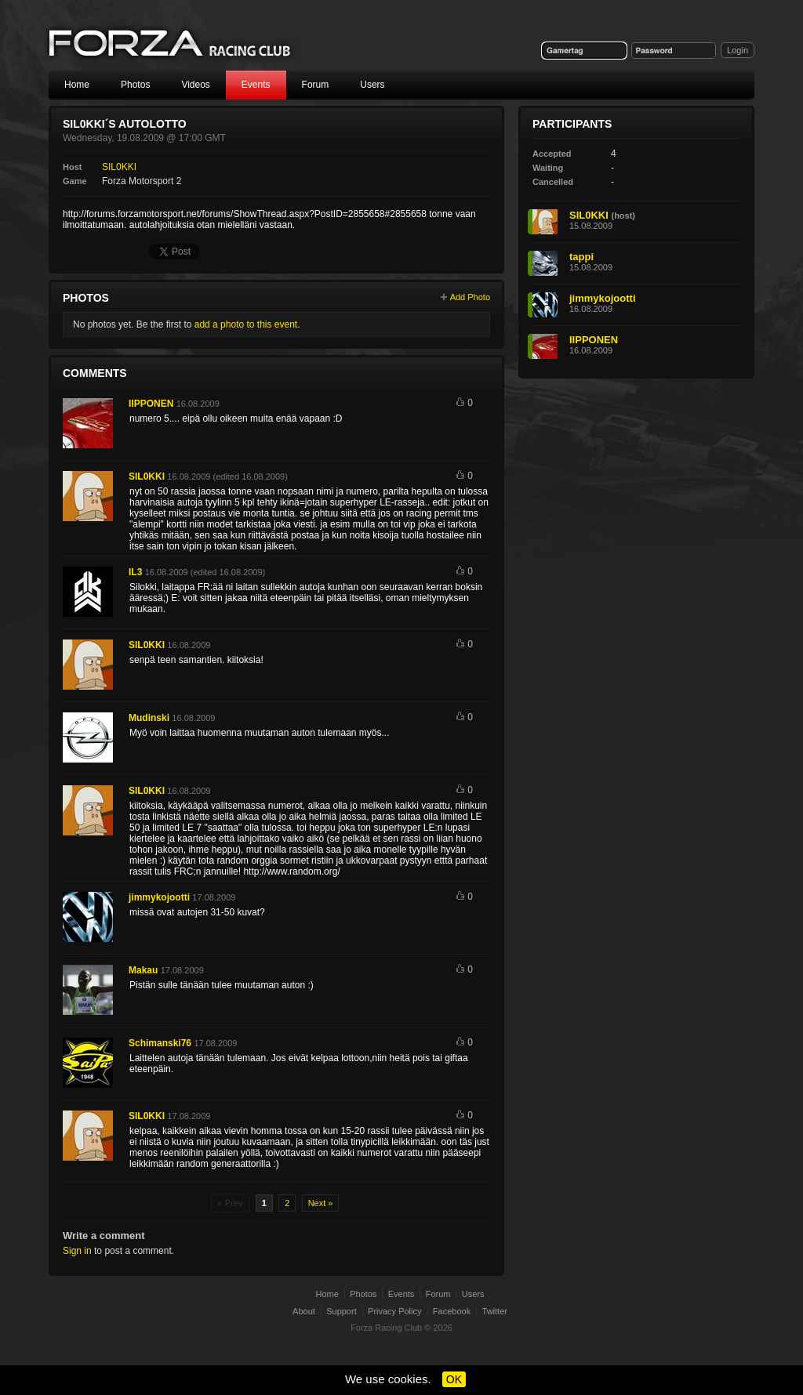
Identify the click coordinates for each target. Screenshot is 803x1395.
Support (341, 1311)
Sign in (77, 1250)
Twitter (494, 1311)
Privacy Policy (394, 1311)
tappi (581, 257)
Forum (315, 84)
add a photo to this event (245, 324)
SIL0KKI (119, 166)
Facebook (452, 1311)
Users (372, 84)
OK (454, 1379)
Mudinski (149, 717)
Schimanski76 (160, 1043)
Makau (143, 970)
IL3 (135, 572)
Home (76, 84)
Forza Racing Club (171, 44)
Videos (195, 84)
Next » (320, 1203)
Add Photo (470, 297)
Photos (135, 84)
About (303, 1311)
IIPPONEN (151, 403)
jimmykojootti (159, 897)
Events (256, 84)
